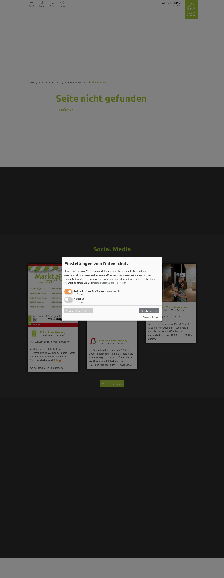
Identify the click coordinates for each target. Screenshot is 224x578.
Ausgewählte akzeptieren (78, 310)
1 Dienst (79, 294)
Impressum (121, 282)
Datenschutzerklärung (103, 282)
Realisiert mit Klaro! (150, 317)
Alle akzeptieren (149, 310)
